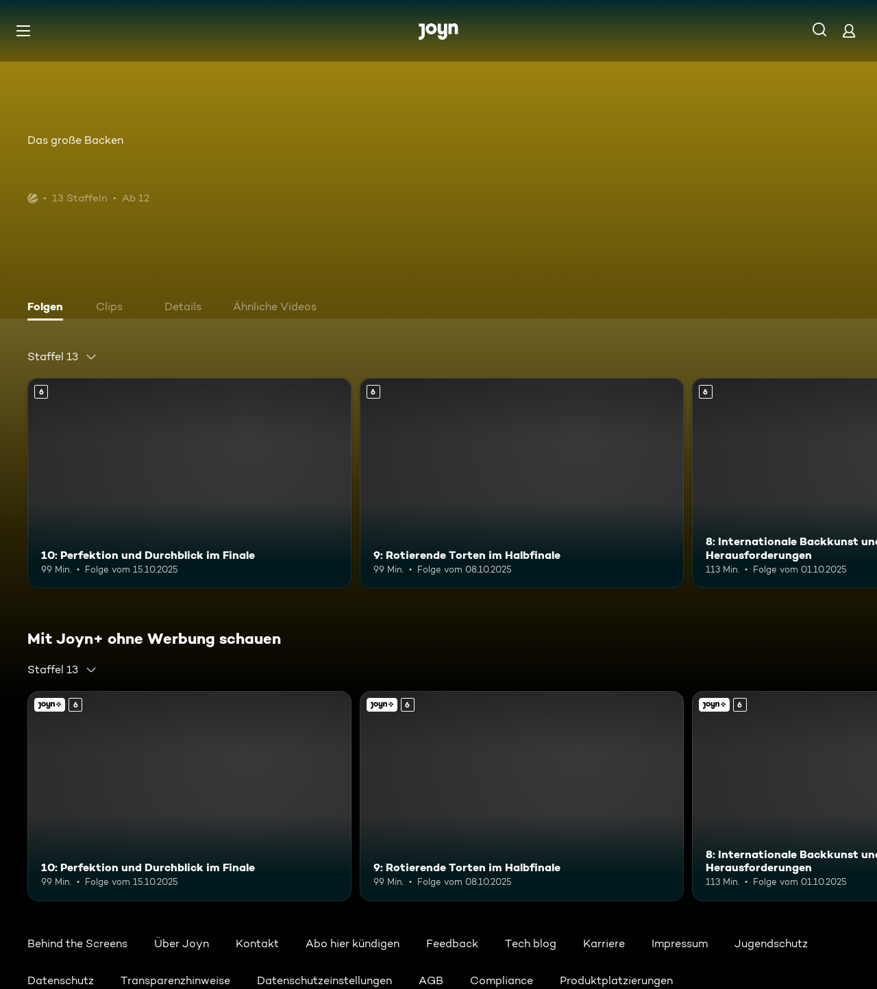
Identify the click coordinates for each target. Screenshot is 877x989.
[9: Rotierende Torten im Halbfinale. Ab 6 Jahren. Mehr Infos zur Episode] (522, 483)
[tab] (49, 308)
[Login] (849, 30)
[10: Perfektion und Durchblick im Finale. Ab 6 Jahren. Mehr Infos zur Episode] (189, 483)
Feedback (452, 943)
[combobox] (62, 357)
